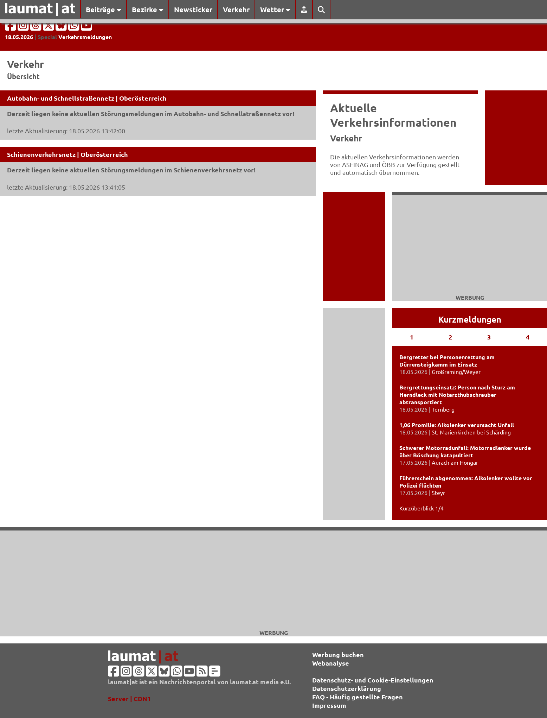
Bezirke (147, 9)
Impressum (329, 705)
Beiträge (103, 9)
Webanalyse (330, 663)
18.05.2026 (19, 36)
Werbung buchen (338, 654)
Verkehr (236, 9)
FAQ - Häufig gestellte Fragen (357, 697)
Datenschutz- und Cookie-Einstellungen (372, 680)
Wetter (275, 9)
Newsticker (193, 9)
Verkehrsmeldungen (85, 36)
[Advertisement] (273, 579)
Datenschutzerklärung (346, 688)
